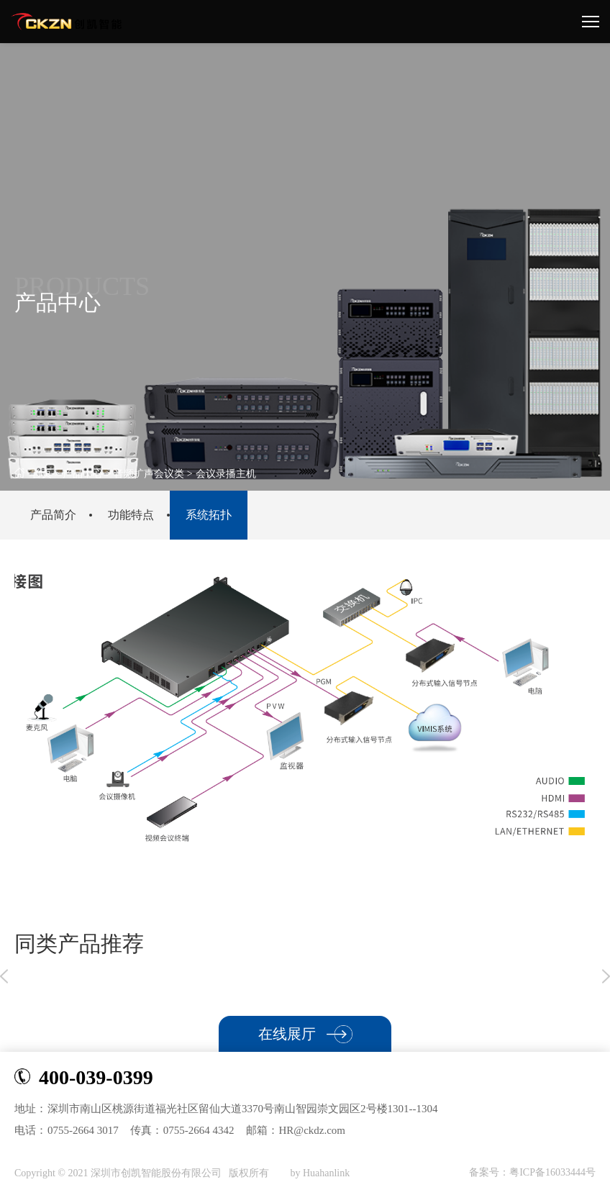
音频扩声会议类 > (153, 473)
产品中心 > (88, 473)
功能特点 (131, 515)
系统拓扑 (209, 515)
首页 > (37, 473)
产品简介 (53, 515)
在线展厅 (305, 1034)
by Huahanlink (320, 1173)
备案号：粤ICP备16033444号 (532, 1172)
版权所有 (250, 1173)
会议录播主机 (226, 473)
